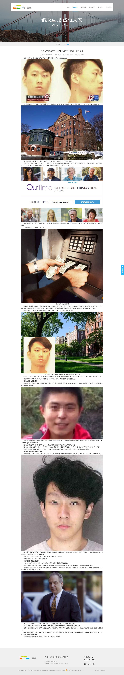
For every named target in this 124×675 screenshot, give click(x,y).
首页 (68, 7)
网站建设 (97, 670)
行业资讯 (66, 44)
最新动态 (75, 7)
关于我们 (100, 7)
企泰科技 (103, 670)
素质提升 (92, 7)
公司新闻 (57, 44)
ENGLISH (109, 7)
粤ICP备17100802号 (59, 670)
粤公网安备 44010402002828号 (74, 670)
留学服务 (83, 7)
